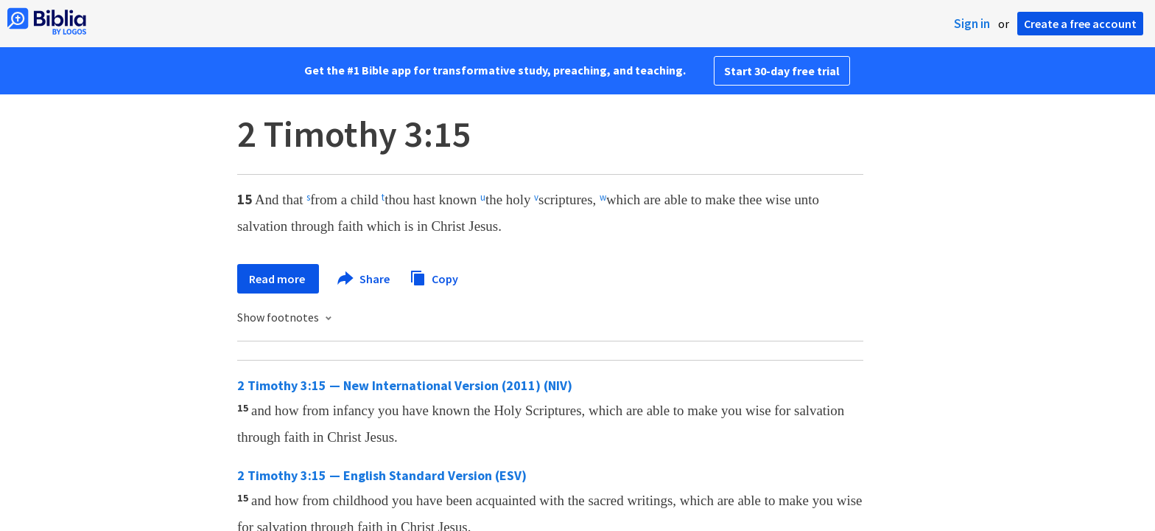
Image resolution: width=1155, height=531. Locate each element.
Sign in (972, 23)
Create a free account (1080, 23)
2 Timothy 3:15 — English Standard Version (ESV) (382, 475)
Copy (434, 277)
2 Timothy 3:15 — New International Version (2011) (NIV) (404, 385)
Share (364, 278)
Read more (278, 278)
